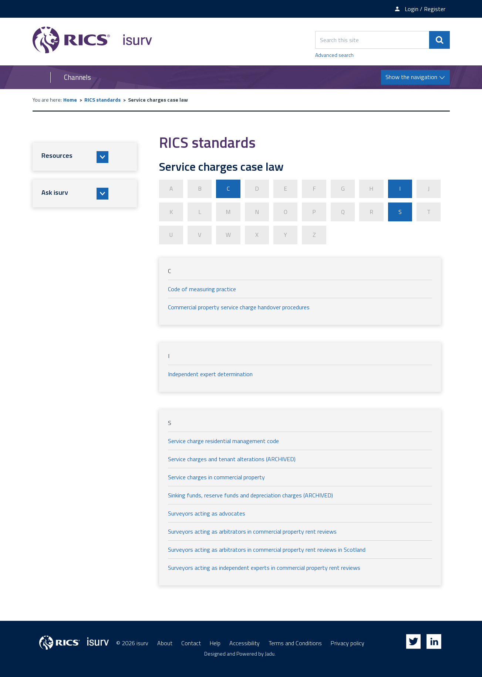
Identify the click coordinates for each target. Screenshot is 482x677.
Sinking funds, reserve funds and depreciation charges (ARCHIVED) (250, 494)
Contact (191, 642)
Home (70, 99)
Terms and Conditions (295, 642)
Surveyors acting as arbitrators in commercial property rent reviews (252, 531)
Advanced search (334, 55)
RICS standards (102, 99)
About (164, 642)
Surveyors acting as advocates (206, 512)
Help (215, 642)
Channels (77, 77)
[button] (85, 157)
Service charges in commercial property (216, 476)
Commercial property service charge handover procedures (239, 306)
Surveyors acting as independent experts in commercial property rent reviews (264, 567)
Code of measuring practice (202, 288)
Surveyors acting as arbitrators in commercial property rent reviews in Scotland (266, 549)
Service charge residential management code (223, 440)
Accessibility (244, 642)
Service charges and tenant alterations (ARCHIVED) (232, 458)
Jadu (269, 653)
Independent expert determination (210, 373)
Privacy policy (347, 642)
